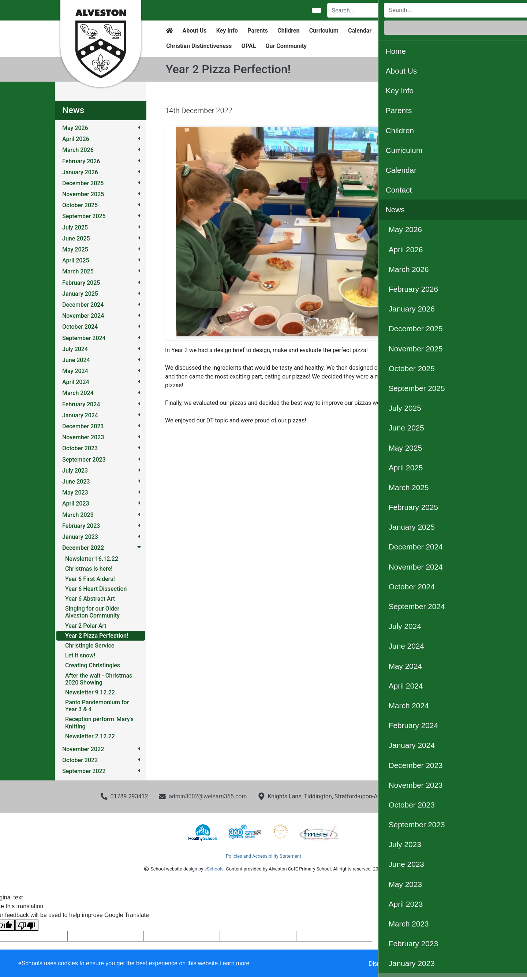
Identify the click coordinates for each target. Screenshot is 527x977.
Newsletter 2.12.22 (90, 736)
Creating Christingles (92, 665)
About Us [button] (195, 30)
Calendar (359, 30)
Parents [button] (257, 30)
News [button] (418, 30)
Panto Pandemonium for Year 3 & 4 (97, 706)
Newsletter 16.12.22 (91, 558)
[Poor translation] (26, 925)
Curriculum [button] (324, 30)
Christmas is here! (88, 568)
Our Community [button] (286, 45)
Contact (391, 30)
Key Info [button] (227, 30)
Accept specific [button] (421, 964)
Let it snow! (80, 655)
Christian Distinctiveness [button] (199, 45)
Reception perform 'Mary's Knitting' (99, 723)
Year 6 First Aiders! (90, 578)
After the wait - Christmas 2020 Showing (98, 679)
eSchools (213, 869)
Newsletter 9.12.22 (90, 692)
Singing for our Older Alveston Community (92, 612)
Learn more (235, 963)
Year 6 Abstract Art (90, 598)
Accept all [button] (479, 964)
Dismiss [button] (379, 964)
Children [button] (288, 30)
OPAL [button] (249, 45)
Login (449, 10)
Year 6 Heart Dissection (96, 588)
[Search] (369, 10)
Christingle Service (89, 645)
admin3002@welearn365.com (208, 796)
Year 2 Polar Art (85, 625)
